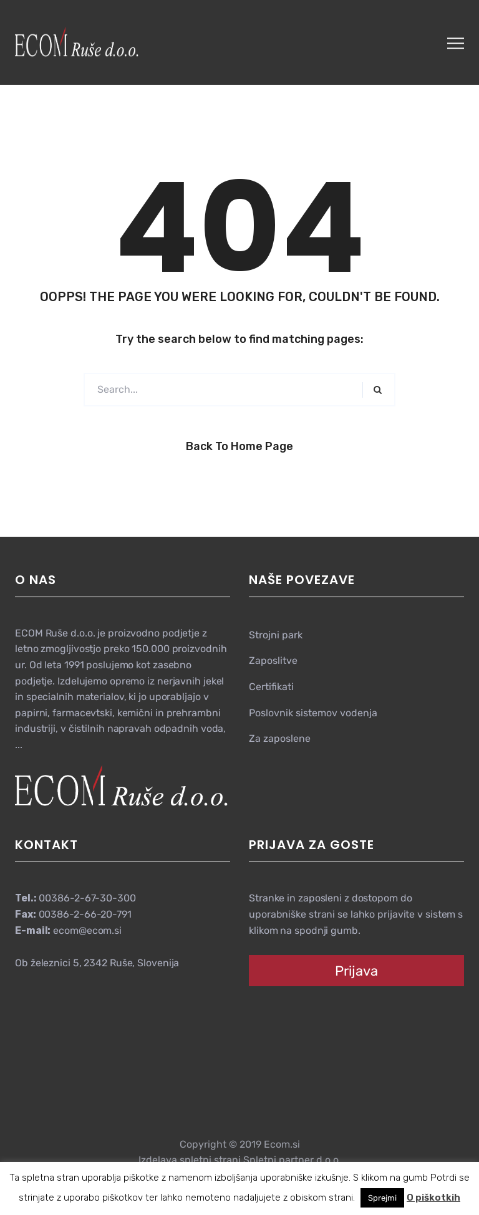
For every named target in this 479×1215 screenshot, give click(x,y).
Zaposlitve (273, 660)
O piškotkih (433, 1197)
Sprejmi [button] (382, 1198)
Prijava (356, 971)
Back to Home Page (239, 446)
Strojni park (275, 635)
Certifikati (271, 687)
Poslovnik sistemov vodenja (313, 713)
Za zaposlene (280, 738)
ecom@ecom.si (87, 930)
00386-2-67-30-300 (87, 898)
